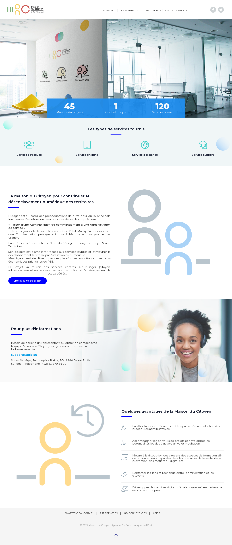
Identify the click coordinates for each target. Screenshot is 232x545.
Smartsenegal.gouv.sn (79, 512)
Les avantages (129, 10)
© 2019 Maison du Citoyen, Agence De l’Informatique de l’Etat (116, 524)
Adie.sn (157, 512)
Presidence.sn (109, 512)
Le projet (109, 10)
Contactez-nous (176, 10)
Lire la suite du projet (27, 280)
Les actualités (152, 10)
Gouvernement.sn (135, 512)
